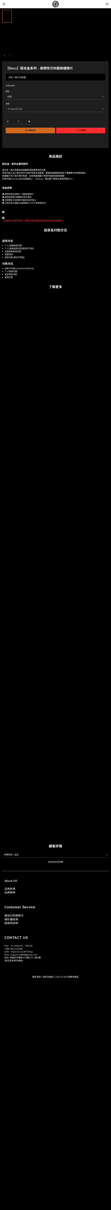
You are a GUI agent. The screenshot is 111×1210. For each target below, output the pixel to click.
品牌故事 (9, 889)
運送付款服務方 (14, 915)
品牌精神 (9, 892)
